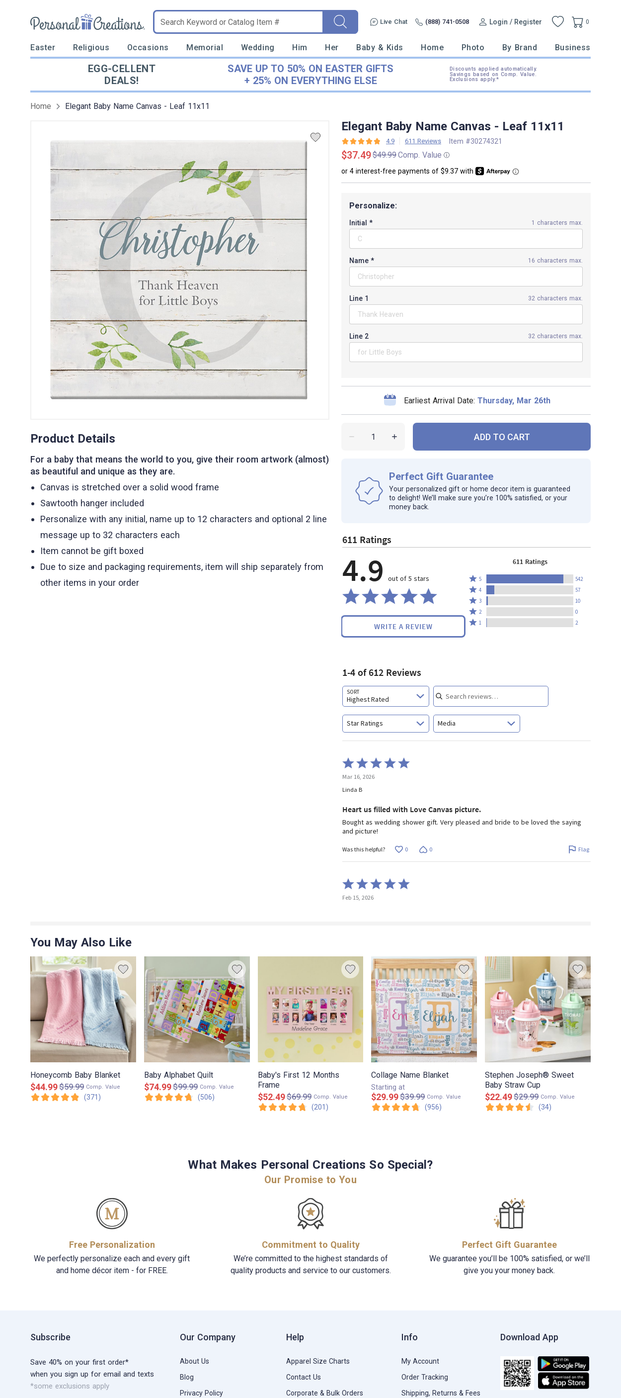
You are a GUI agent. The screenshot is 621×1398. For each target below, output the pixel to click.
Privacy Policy (201, 1393)
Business (573, 47)
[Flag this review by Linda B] (578, 849)
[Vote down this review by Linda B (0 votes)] (425, 849)
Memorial (204, 47)
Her (332, 47)
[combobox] (385, 696)
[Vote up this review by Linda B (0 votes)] (401, 849)
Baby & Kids (379, 47)
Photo (473, 47)
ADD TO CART (502, 437)
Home (432, 47)
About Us (194, 1361)
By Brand (519, 47)
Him (300, 47)
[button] (530, 578)
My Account (420, 1361)
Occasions (148, 47)
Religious (91, 47)
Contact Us (303, 1377)
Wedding (258, 47)
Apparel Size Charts (318, 1361)
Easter (42, 47)
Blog (187, 1377)
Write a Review (403, 626)
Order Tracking (424, 1377)
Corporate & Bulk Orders (324, 1393)
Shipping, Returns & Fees (440, 1393)
